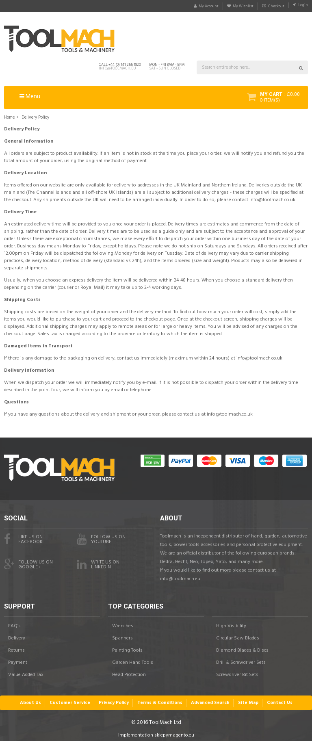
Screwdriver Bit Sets (237, 673)
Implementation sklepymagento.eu (156, 732)
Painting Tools (127, 648)
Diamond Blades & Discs (242, 648)
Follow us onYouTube (101, 537)
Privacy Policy (115, 700)
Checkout (271, 6)
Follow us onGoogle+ (28, 562)
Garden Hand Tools (132, 660)
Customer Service (71, 700)
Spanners (122, 636)
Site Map (247, 700)
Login (302, 6)
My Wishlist (232, 6)
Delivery (16, 636)
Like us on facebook (23, 537)
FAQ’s (14, 624)
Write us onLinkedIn (98, 562)
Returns (16, 648)
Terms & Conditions (160, 700)
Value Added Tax (25, 673)
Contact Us (277, 700)
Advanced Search (210, 700)
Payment (17, 660)
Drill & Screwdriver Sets (241, 660)
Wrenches (122, 624)
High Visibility (231, 624)
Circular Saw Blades (237, 636)
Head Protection (129, 673)
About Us (32, 700)
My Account (191, 6)
